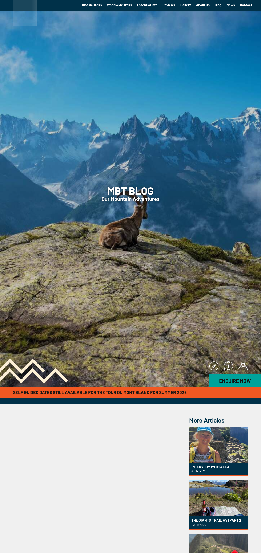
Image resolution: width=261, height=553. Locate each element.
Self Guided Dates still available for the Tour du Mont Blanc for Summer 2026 (100, 392)
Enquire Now (235, 381)
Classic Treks (92, 5)
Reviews (168, 5)
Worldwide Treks (119, 5)
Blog (218, 5)
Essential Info (147, 5)
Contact (246, 5)
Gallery (185, 5)
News (230, 5)
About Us (203, 5)
